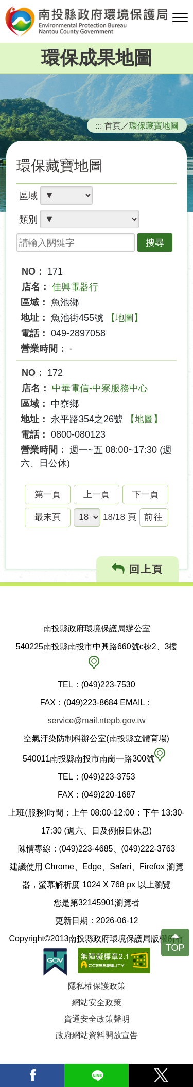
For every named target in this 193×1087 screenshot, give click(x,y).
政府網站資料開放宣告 (97, 1035)
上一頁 (96, 494)
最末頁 (47, 517)
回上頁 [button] (138, 569)
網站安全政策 (96, 1002)
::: (98, 125)
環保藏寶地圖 (154, 125)
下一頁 (145, 494)
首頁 (112, 125)
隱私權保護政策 (97, 986)
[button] (180, 18)
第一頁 (47, 494)
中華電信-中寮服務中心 (100, 388)
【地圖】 (124, 318)
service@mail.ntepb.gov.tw (96, 720)
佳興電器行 (75, 287)
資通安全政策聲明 (97, 1018)
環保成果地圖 (96, 57)
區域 (28, 196)
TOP (175, 948)
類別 (28, 219)
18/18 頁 (119, 517)
